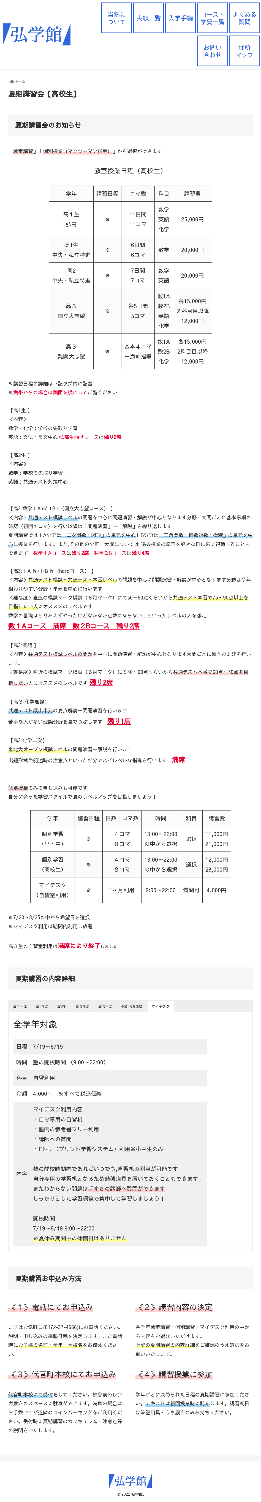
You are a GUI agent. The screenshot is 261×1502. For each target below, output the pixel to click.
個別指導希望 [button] (132, 1006)
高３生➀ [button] (82, 1006)
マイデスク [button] (161, 1006)
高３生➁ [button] (105, 1006)
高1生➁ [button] (42, 1006)
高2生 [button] (61, 1006)
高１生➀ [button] (20, 1006)
